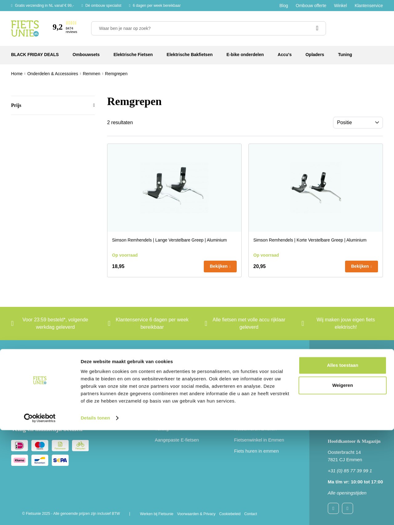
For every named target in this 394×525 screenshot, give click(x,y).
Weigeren (342, 480)
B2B (238, 406)
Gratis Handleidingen (255, 417)
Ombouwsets (168, 373)
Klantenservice (369, 5)
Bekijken (219, 266)
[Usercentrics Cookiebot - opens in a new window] (40, 513)
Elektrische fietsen (173, 384)
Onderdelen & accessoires (182, 417)
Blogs (240, 395)
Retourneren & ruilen (255, 428)
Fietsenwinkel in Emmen (259, 439)
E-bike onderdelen (173, 406)
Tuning (162, 428)
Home (16, 73)
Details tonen (95, 512)
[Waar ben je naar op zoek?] (208, 28)
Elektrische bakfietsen (177, 395)
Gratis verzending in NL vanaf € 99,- (44, 5)
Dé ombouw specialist (103, 5)
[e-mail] (66, 395)
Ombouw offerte (311, 5)
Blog (283, 5)
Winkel (340, 5)
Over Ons (244, 384)
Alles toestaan (342, 460)
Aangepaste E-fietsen (177, 439)
